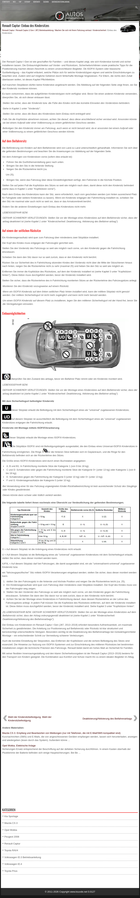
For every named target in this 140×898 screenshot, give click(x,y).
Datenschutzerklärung (60, 2)
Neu (14, 2)
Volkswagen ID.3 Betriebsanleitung (22, 857)
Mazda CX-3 (11, 823)
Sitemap (27, 2)
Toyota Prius (11, 871)
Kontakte (36, 2)
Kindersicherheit (99, 30)
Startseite (6, 2)
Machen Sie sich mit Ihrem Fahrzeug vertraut (73, 30)
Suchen (46, 2)
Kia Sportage (11, 816)
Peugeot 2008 (11, 836)
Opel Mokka (10, 830)
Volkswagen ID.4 (13, 864)
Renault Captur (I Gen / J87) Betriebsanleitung (35, 30)
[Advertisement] (70, 47)
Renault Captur (8, 30)
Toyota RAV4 (11, 850)
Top (20, 2)
